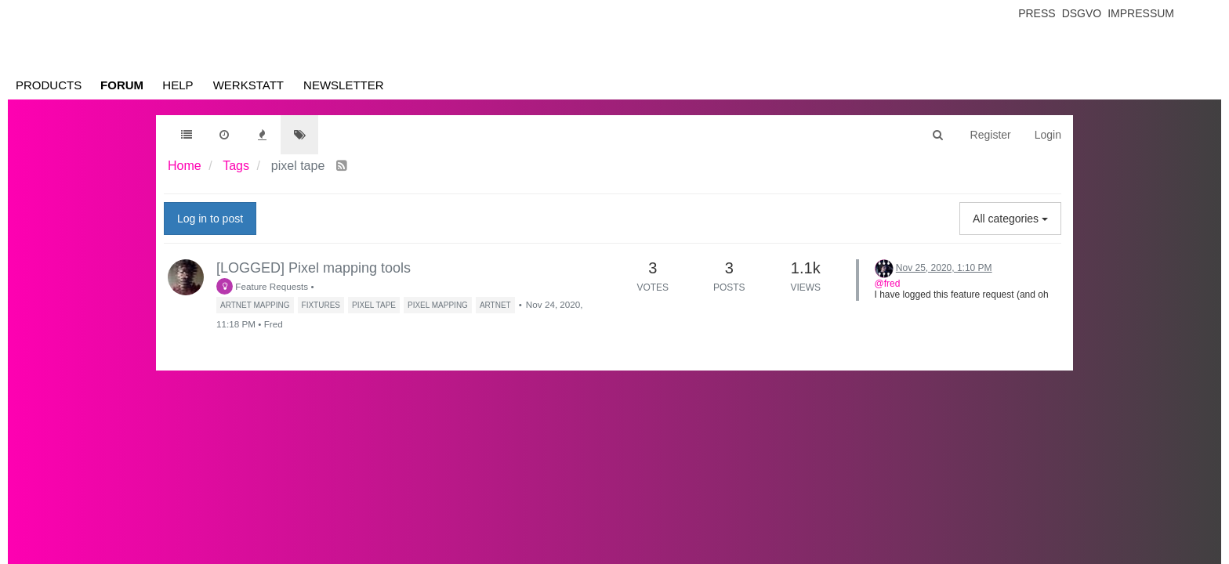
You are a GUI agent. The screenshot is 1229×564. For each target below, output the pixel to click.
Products (49, 85)
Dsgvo (1082, 13)
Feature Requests (262, 286)
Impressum (1141, 13)
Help (177, 85)
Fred (273, 324)
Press (1036, 13)
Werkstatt (248, 85)
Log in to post (210, 218)
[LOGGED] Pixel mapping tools (313, 268)
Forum (121, 85)
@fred (888, 283)
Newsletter (343, 85)
